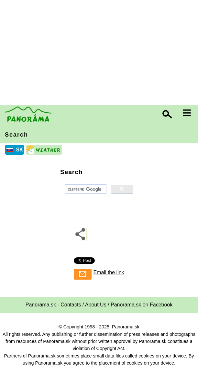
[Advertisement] (100, 53)
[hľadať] (85, 189)
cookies (146, 355)
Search (16, 134)
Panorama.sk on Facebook (141, 304)
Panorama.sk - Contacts (53, 304)
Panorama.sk (125, 326)
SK (19, 149)
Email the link (108, 272)
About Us (95, 304)
